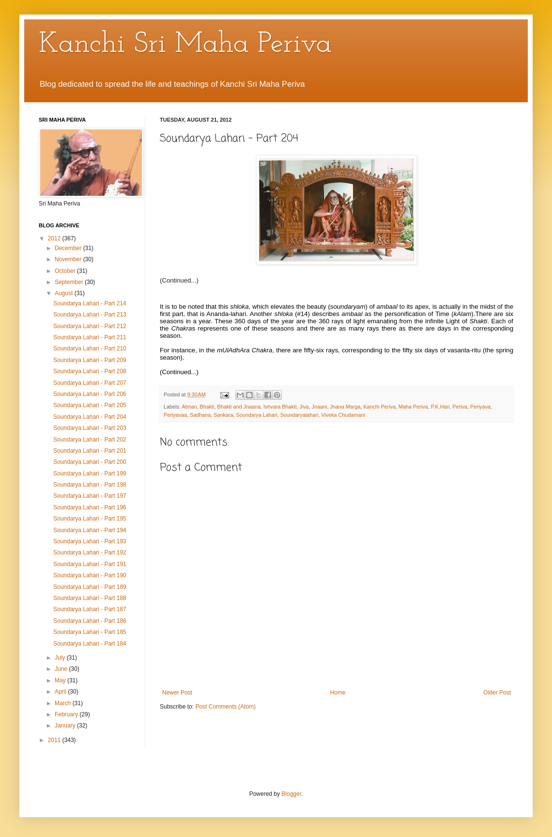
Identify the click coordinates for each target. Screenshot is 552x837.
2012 (55, 238)
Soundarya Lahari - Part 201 (89, 450)
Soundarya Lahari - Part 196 (89, 507)
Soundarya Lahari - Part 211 (89, 337)
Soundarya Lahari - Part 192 (89, 552)
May (61, 680)
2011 (55, 740)
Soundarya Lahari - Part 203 (89, 428)
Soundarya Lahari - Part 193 (89, 541)
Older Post (497, 692)
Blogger (291, 793)
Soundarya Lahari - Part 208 (89, 371)
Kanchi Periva (379, 407)
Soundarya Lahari (256, 415)
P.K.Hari (440, 407)
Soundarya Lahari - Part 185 (89, 632)
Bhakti (206, 407)
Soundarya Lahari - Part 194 (89, 530)
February (67, 714)
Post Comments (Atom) (225, 706)
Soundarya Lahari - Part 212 (89, 326)
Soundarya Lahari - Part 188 (89, 598)
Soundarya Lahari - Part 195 (89, 518)
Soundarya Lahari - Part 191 (89, 564)
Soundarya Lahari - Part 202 (89, 439)
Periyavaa (175, 415)
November (69, 259)
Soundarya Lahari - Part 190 (89, 575)
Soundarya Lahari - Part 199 (89, 473)
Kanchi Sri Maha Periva (185, 44)
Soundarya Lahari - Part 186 (89, 620)
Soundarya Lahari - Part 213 (89, 314)
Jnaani (319, 407)
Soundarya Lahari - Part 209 (89, 360)
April (61, 691)
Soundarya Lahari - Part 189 (89, 587)
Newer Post (177, 692)
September (70, 282)
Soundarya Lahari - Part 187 (89, 609)
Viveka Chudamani (343, 415)
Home (338, 692)
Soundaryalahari (299, 415)
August (65, 293)
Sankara (223, 415)
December (69, 248)
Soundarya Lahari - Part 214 (89, 303)
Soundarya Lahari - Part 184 (89, 643)
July (61, 657)
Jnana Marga (345, 407)
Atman (189, 407)
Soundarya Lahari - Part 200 (89, 461)
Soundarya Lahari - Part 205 (89, 405)
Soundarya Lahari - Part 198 (89, 484)
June (62, 668)
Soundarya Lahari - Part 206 (89, 394)
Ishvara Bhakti (279, 407)
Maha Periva (413, 407)
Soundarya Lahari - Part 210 (89, 348)
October (66, 271)
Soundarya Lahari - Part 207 (89, 382)
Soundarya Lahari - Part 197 (89, 495)
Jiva (303, 407)
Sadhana (200, 415)
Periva (459, 407)
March (64, 703)
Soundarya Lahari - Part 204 (89, 416)
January (66, 725)
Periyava (480, 407)
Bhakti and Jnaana (238, 407)
